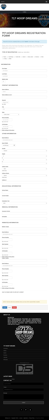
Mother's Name (5, 226)
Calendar (5, 357)
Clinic (42, 56)
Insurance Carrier (6, 211)
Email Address (5, 232)
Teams (4, 56)
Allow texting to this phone (8, 130)
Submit (4, 307)
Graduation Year (5, 201)
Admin (3, 1)
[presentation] (12, 296)
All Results (5, 359)
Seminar (36, 56)
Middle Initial (5, 79)
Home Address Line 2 (7, 94)
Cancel (14, 307)
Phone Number (5, 237)
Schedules (5, 348)
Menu (24, 12)
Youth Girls (17, 56)
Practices (5, 355)
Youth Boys (10, 56)
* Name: (13, 379)
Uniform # (4, 180)
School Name (5, 190)
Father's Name (5, 258)
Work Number (5, 244)
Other (9, 58)
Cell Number (5, 124)
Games (4, 352)
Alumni (23, 56)
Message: (5, 393)
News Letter (30, 56)
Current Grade (5, 195)
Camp (5, 58)
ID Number (4, 216)
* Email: (4, 387)
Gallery (4, 350)
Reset (9, 307)
